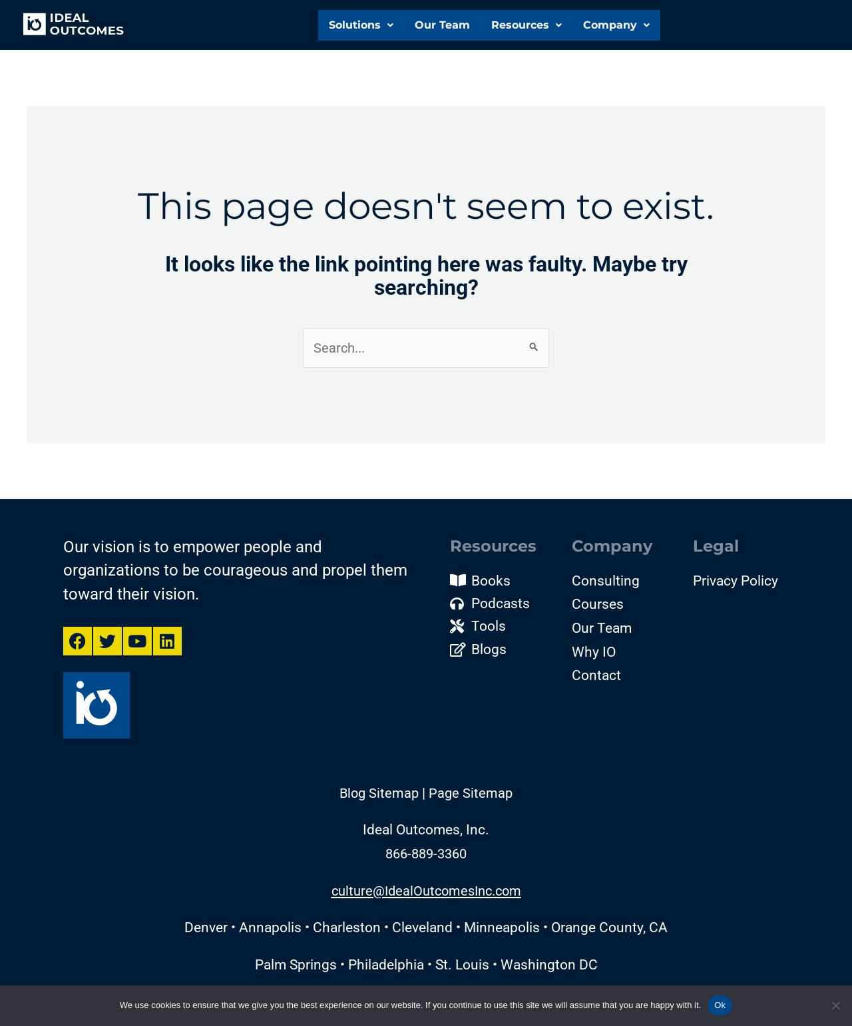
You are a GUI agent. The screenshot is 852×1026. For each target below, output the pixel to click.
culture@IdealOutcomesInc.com (426, 896)
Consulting (606, 582)
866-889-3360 (426, 859)
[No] (835, 1005)
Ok (720, 1005)
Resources (525, 22)
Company (616, 25)
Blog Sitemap (379, 798)
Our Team (441, 22)
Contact (596, 677)
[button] (360, 22)
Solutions (359, 22)
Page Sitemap (471, 798)
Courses (598, 605)
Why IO (594, 653)
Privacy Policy (735, 582)
